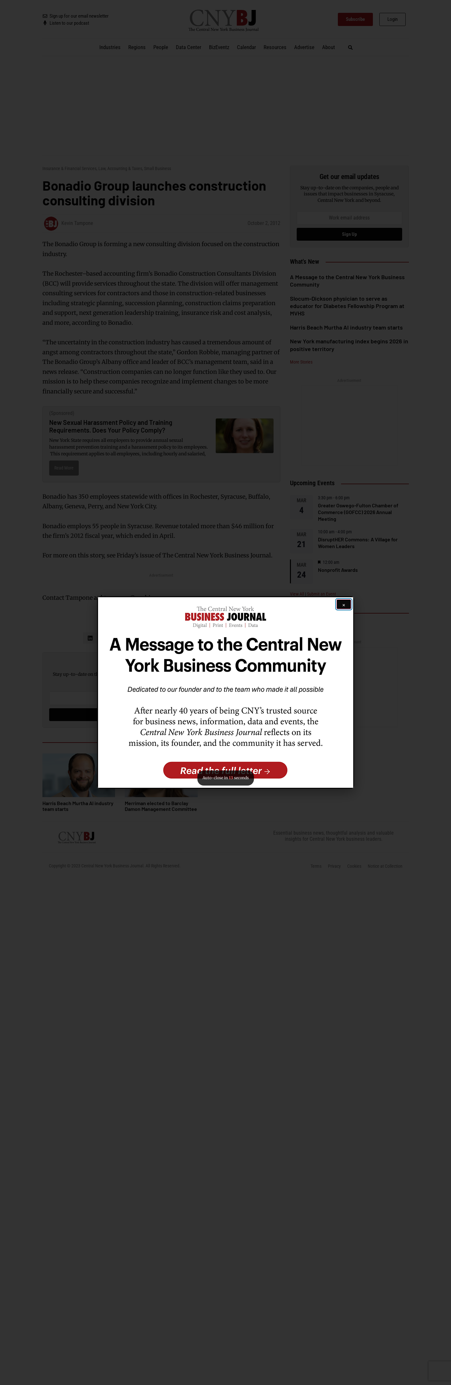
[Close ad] (344, 604)
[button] (225, 692)
